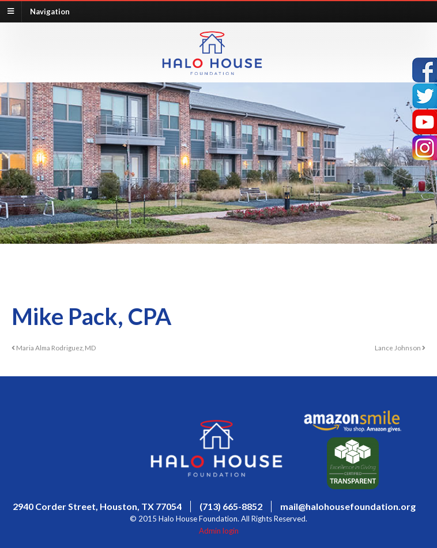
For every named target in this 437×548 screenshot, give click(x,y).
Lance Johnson (400, 347)
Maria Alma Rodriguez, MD (54, 347)
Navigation (50, 11)
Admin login (219, 530)
